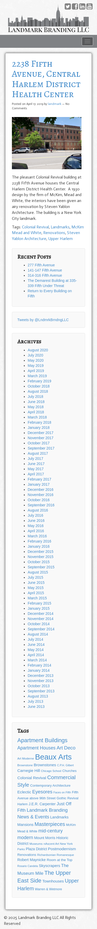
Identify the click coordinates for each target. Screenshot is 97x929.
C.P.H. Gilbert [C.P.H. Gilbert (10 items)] (65, 765)
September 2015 (41, 567)
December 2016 (41, 489)
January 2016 (39, 546)
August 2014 (38, 634)
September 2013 (41, 691)
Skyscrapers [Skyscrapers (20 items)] (49, 865)
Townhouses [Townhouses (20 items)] (53, 881)
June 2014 (36, 644)
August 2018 (38, 391)
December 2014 (41, 613)
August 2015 (38, 572)
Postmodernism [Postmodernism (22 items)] (62, 849)
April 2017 (36, 474)
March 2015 (37, 598)
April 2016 (36, 531)
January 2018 (39, 427)
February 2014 (39, 665)
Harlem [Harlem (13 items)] (22, 804)
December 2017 (41, 433)
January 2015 (39, 608)
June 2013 (36, 707)
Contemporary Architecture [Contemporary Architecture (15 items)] (50, 785)
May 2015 (35, 588)
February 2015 (39, 603)
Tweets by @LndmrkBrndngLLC (43, 320)
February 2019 (39, 381)
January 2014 (39, 670)
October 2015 (39, 562)
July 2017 (35, 458)
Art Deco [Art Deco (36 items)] (66, 747)
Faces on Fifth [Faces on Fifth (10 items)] (62, 792)
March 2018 (37, 417)
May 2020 (35, 360)
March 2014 (37, 660)
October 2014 (39, 624)
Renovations (54, 232)
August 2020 (38, 350)
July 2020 (35, 355)
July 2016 (35, 515)
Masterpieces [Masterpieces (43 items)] (49, 824)
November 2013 (41, 681)
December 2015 (41, 551)
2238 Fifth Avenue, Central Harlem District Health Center (46, 78)
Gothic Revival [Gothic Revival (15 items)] (68, 798)
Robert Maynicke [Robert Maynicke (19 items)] (31, 860)
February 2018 (39, 422)
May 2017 (35, 469)
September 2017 (41, 448)
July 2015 (35, 577)
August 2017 (38, 453)
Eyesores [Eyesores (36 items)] (42, 791)
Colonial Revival (35, 226)
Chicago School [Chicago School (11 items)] (51, 770)
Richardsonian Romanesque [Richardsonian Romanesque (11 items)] (55, 854)
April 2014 (36, 655)
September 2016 (41, 505)
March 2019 (37, 376)
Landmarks (60, 226)
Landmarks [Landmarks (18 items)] (59, 817)
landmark (54, 104)
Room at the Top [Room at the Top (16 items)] (59, 860)
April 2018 (36, 412)
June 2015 (36, 582)
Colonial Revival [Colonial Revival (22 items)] (31, 778)
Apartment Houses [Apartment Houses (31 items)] (36, 747)
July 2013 (35, 701)
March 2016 (37, 536)
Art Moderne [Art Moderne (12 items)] (25, 758)
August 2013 (38, 696)
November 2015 (41, 557)
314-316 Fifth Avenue (45, 275)
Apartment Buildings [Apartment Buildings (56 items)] (42, 740)
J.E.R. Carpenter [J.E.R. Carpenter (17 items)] (42, 804)
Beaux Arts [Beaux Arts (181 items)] (53, 757)
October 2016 (39, 500)
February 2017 (39, 479)
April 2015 (36, 593)
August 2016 (38, 510)
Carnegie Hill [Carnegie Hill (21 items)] (28, 770)
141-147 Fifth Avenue (45, 270)
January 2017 (39, 484)
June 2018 (36, 402)
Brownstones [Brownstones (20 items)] (45, 765)
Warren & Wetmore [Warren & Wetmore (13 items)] (48, 889)
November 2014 (41, 619)
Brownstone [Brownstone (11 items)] (25, 765)
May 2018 (35, 407)
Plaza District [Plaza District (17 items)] (36, 849)
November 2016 (41, 495)
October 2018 (39, 386)
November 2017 (41, 438)
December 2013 (41, 675)
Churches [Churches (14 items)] (69, 771)
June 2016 (36, 520)
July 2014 (35, 639)
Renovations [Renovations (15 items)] (26, 855)
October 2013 (39, 686)
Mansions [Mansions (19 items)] (25, 825)
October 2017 (39, 443)
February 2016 (39, 541)
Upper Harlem (60, 238)
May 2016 (35, 526)
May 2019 (35, 365)
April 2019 (36, 371)
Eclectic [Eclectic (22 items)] (24, 792)
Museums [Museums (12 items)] (36, 843)
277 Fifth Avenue (41, 265)
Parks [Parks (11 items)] (21, 849)
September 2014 (41, 629)
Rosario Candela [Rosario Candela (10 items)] (27, 866)
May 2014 (35, 650)
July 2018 (35, 396)
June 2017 (36, 464)
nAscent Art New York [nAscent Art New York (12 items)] (58, 843)
